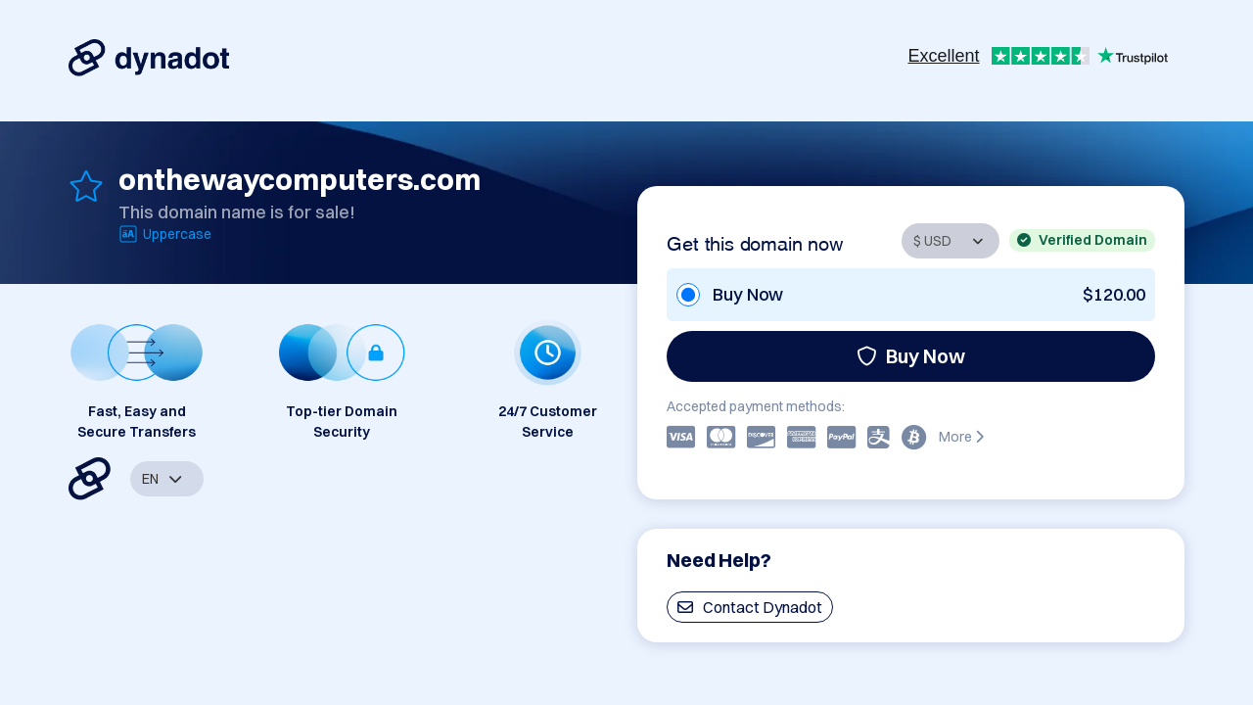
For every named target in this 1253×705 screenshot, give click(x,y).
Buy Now (911, 356)
